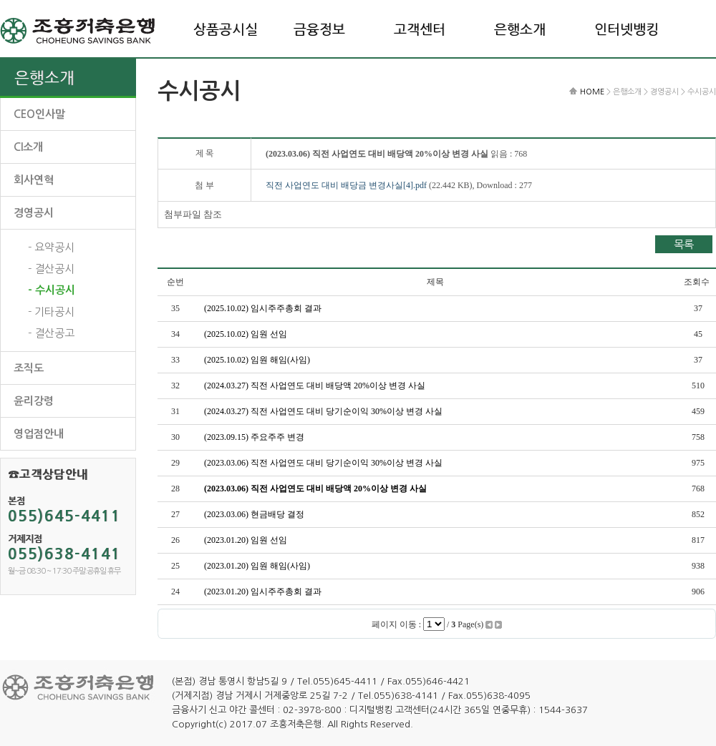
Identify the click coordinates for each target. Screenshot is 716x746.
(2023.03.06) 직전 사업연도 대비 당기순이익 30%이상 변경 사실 (323, 463)
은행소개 (520, 29)
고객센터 (419, 29)
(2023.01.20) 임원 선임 (245, 540)
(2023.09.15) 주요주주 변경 (254, 437)
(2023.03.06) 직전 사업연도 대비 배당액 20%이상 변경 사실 (315, 489)
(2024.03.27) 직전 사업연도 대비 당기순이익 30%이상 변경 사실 (323, 411)
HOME (592, 92)
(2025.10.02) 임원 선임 (245, 334)
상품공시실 (225, 29)
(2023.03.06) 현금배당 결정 (254, 514)
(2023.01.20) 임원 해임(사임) (257, 566)
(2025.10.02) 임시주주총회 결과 (262, 308)
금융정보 (319, 29)
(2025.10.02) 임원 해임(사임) (257, 360)
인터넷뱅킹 (626, 29)
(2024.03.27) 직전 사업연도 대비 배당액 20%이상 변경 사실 (314, 386)
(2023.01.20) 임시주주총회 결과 (262, 592)
